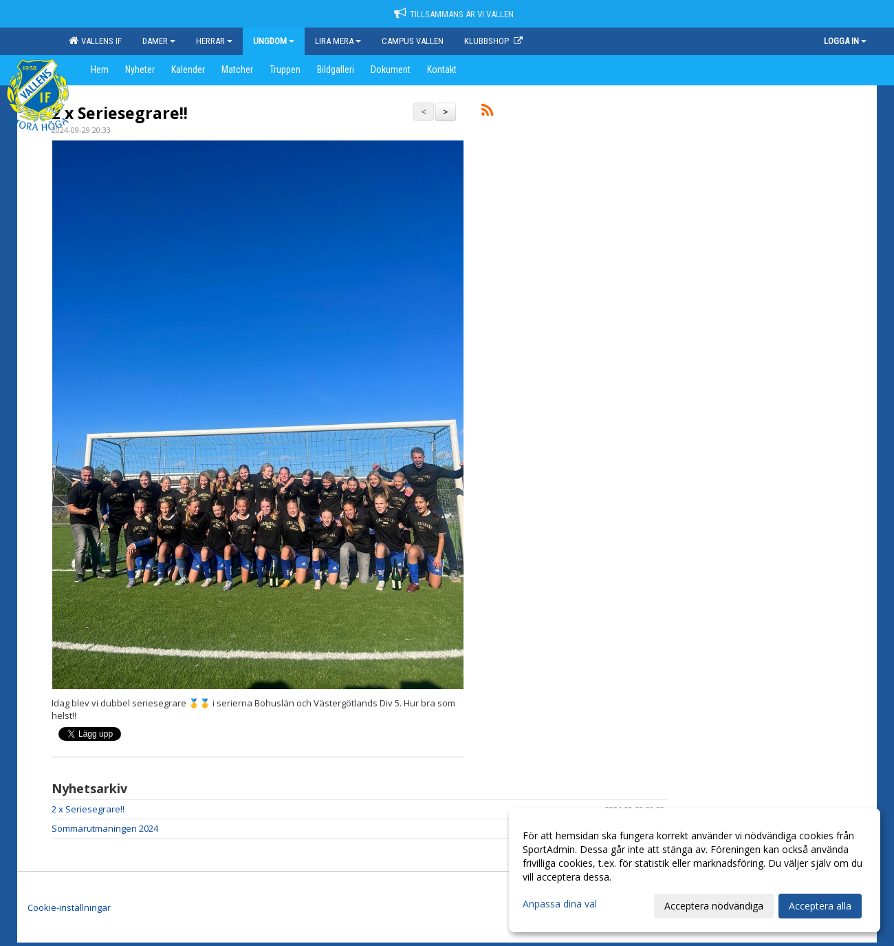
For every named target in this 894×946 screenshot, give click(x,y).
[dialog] (694, 870)
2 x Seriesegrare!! (120, 113)
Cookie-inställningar (69, 907)
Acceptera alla (820, 905)
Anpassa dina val (560, 904)
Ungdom (273, 41)
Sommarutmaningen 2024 (105, 828)
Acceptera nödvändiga (713, 905)
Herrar (214, 41)
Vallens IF (95, 40)
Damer (158, 41)
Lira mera (338, 41)
